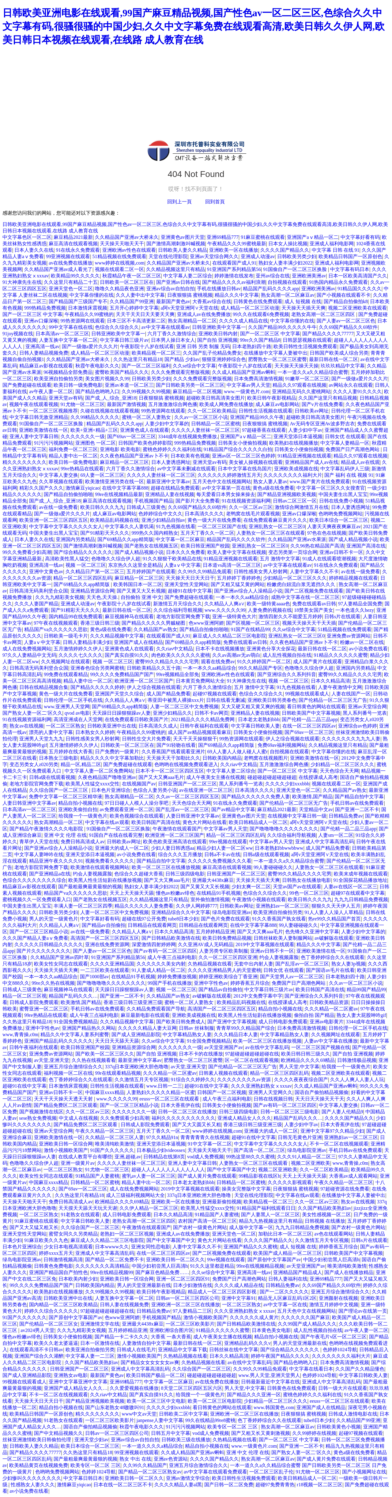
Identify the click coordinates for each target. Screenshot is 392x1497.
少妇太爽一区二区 (251, 886)
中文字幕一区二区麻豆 (180, 539)
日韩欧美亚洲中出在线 (111, 725)
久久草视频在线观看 (61, 481)
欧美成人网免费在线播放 (226, 404)
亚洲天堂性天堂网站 (186, 584)
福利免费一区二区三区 (73, 449)
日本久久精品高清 (330, 680)
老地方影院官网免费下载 (183, 616)
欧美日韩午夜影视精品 (271, 398)
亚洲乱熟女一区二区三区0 (277, 526)
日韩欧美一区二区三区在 (127, 282)
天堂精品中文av (316, 809)
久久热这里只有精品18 (137, 359)
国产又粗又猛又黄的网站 (238, 584)
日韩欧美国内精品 (222, 758)
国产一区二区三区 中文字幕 (32, 314)
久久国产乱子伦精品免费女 (212, 352)
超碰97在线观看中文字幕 (358, 893)
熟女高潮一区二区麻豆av (288, 295)
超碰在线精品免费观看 (175, 488)
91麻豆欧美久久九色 (46, 1240)
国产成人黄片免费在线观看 (207, 1176)
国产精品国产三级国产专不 (78, 301)
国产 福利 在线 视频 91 (348, 475)
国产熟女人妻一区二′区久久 (32, 713)
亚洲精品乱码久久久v (247, 1343)
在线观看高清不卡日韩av (36, 1349)
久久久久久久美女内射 (161, 963)
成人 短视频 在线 (303, 301)
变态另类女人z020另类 (33, 764)
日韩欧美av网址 (312, 410)
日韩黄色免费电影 (53, 1266)
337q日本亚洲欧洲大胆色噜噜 (136, 1066)
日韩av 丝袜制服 (196, 1028)
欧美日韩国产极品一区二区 (155, 1375)
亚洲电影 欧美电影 (120, 449)
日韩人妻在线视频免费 (124, 1304)
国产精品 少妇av (182, 359)
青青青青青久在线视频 (204, 1137)
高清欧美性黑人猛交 (67, 558)
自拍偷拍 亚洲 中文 (141, 597)
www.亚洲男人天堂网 (67, 706)
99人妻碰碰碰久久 (273, 867)
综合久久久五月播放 (180, 854)
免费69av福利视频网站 (282, 745)
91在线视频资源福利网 (246, 500)
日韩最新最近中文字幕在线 (270, 1381)
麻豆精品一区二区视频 (197, 391)
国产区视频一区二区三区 (253, 623)
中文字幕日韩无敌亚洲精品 (38, 417)
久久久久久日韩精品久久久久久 (48, 944)
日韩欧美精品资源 (329, 1002)
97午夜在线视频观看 (56, 623)
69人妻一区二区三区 (102, 475)
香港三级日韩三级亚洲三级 (133, 1002)
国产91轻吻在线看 (176, 745)
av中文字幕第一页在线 (226, 488)
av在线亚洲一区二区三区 (206, 790)
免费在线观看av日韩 (314, 603)
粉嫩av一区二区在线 (362, 642)
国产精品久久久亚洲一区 (254, 1394)
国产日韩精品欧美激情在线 (170, 938)
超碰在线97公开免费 (144, 918)
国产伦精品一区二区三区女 (48, 1323)
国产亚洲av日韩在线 (178, 282)
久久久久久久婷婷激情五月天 (229, 475)
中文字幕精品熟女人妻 (187, 1034)
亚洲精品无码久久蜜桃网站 (301, 391)
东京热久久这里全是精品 (135, 565)
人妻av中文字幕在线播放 (331, 1041)
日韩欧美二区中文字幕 (183, 1413)
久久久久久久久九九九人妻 (351, 738)
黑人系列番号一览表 (365, 713)
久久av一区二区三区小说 (201, 417)
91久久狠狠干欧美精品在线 (172, 558)
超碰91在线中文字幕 (190, 590)
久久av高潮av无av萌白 (236, 655)
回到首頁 (215, 201)
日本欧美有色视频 (190, 455)
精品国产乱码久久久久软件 (236, 539)
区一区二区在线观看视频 (252, 1060)
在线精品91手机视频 (219, 893)
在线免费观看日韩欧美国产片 (136, 719)
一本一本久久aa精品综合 (242, 597)
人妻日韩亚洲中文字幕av (29, 803)
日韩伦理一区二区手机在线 (73, 700)
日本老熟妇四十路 (251, 346)
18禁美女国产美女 (313, 610)
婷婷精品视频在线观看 (353, 578)
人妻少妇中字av (305, 430)
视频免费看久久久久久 (109, 860)
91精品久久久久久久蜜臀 (341, 655)
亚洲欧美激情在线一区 (43, 430)
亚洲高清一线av (42, 346)
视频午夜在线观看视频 (33, 404)
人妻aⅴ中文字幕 (182, 565)
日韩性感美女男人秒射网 (261, 571)
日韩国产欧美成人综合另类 (339, 352)
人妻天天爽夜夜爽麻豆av (334, 526)
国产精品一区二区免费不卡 (114, 1259)
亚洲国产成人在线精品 (138, 642)
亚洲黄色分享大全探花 (271, 648)
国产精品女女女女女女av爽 (150, 1362)
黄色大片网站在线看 (205, 822)
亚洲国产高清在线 (366, 545)
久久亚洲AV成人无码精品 (205, 944)
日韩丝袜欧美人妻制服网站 (283, 938)
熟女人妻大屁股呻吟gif (361, 1015)
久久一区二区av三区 (251, 507)
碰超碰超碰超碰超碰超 (271, 777)
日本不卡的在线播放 (201, 1053)
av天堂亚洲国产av (223, 1047)
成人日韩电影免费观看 (282, 1021)
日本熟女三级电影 (58, 758)
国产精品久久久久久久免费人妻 (255, 796)
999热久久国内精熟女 (155, 533)
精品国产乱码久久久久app (271, 288)
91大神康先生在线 (22, 282)
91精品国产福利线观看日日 (266, 1208)
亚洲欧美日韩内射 (218, 333)
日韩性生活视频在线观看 (265, 410)
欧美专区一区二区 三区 (233, 1426)
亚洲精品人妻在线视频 (169, 494)
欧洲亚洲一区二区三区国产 (144, 680)
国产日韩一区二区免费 (228, 1484)
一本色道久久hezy (354, 610)
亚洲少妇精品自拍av (163, 520)
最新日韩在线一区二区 (333, 359)
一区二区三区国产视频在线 (320, 1047)
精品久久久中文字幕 (237, 295)
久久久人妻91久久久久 (357, 391)
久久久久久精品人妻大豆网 (147, 1028)
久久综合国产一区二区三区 (59, 790)
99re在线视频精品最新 (119, 494)
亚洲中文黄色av (46, 571)
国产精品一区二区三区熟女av (150, 1471)
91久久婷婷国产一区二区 (264, 661)
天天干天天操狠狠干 (195, 738)
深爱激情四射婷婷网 (154, 944)
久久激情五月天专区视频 (141, 1079)
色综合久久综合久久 (117, 327)
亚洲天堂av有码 (66, 398)
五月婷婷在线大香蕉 (71, 751)
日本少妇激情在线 (192, 1285)
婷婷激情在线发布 (234, 275)
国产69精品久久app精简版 (125, 539)
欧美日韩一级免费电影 (78, 385)
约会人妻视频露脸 (92, 873)
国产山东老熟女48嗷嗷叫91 (114, 1407)
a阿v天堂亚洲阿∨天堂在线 (189, 307)
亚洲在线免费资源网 (107, 944)
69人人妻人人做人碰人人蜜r (237, 751)
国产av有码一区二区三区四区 (165, 950)
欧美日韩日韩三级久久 (305, 1053)
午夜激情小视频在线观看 (259, 899)
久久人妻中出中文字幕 (140, 295)
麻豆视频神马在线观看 (129, 616)
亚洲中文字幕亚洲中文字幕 (78, 1381)
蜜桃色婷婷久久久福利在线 (172, 449)
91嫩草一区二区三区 (307, 378)
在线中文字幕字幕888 (125, 488)
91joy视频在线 (17, 333)
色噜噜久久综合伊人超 (115, 558)
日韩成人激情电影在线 (352, 1413)
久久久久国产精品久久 (284, 250)
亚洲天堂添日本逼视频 (297, 436)
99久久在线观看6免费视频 (261, 314)
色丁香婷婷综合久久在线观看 (332, 957)
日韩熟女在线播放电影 (306, 880)
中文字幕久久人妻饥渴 (129, 526)
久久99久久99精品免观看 (205, 571)
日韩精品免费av (346, 815)
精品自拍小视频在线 (80, 803)
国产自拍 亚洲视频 (217, 340)
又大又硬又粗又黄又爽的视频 (253, 706)
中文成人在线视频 (78, 1118)
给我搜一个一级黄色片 (82, 815)
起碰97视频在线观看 (215, 693)
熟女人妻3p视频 (348, 963)
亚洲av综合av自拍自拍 (170, 288)
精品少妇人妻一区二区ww (225, 848)
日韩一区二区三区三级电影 (289, 1111)
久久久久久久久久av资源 (244, 1079)
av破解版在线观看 (334, 938)
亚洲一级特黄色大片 (234, 616)
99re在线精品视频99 (111, 1272)
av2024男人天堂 (38, 1330)
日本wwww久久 (112, 1246)
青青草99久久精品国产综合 (245, 1028)
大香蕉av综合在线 (211, 301)
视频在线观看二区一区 (119, 269)
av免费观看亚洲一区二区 (126, 809)
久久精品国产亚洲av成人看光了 (58, 269)
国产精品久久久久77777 (328, 333)
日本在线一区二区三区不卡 (122, 1484)
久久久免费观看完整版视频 (180, 372)
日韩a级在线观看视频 (52, 777)
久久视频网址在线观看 (65, 661)
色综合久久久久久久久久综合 (34, 880)
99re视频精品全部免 (177, 674)
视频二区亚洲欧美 (310, 1163)
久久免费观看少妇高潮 (124, 1118)
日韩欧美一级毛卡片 (66, 635)
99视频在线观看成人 (307, 693)
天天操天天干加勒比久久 (173, 758)
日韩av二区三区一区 (295, 500)
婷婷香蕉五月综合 (250, 983)
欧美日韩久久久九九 (102, 507)
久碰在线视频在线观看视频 (109, 410)
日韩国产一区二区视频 (221, 1092)
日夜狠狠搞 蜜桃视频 (190, 295)
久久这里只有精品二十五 (71, 282)
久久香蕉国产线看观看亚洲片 (173, 751)
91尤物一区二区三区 (83, 404)
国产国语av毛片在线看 (330, 970)
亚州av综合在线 (273, 275)
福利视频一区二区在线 (68, 1073)
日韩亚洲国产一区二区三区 (187, 783)
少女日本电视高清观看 (68, 1246)
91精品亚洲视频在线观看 (304, 455)
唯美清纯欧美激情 (114, 1143)
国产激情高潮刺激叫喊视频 (175, 243)
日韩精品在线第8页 (164, 1156)
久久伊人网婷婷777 (196, 905)
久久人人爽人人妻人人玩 (357, 1079)
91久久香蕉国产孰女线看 (279, 918)
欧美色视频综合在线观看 (137, 815)
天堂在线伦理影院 (168, 256)
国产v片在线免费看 (322, 404)
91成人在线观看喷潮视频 (329, 558)
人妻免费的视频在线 (270, 610)
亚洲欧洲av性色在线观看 (129, 250)
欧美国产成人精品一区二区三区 (287, 1253)
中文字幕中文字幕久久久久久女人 (66, 526)
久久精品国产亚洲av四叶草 (59, 957)
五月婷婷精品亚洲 (215, 931)
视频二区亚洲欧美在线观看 (357, 307)
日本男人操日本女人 (173, 340)
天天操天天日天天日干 (190, 578)
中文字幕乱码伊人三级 (344, 468)
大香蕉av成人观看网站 (353, 1176)
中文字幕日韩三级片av (124, 340)
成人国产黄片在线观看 (317, 661)
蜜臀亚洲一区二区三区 (43, 1008)
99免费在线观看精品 (66, 674)
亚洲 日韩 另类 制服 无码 (203, 346)
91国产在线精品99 (250, 629)
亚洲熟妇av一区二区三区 (282, 905)
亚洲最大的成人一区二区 (122, 848)
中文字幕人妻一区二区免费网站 (99, 770)
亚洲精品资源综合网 (92, 590)
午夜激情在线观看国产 (177, 828)
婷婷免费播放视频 (177, 976)
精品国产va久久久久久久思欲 (56, 629)
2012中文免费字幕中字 (257, 996)
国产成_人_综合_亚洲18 (111, 398)
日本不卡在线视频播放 (219, 648)
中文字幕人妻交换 (58, 475)
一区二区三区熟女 (65, 725)
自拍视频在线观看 (287, 282)
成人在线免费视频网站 (26, 648)
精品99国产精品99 (366, 989)
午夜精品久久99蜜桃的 (89, 314)
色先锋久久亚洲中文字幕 (312, 931)
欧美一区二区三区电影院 (215, 1401)
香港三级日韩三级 (99, 623)
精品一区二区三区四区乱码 (82, 578)
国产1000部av (94, 976)
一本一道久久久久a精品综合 (152, 1446)
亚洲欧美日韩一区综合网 (66, 1143)
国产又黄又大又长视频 (141, 590)
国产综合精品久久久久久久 (83, 552)
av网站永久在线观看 (350, 385)
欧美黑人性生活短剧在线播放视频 (105, 880)
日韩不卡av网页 (211, 713)
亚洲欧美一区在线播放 (233, 250)
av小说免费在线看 (368, 648)
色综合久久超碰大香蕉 (138, 873)
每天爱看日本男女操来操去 (225, 494)
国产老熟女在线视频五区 (151, 545)
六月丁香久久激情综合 (171, 333)
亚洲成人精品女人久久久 (244, 1118)
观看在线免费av (218, 661)
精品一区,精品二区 (81, 764)
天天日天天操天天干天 (319, 1098)
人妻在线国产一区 (351, 693)
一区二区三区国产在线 (222, 526)
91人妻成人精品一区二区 (159, 970)
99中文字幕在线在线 (71, 327)
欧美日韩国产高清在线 (155, 822)
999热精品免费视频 (45, 307)
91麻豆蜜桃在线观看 (263, 237)
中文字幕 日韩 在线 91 (336, 250)
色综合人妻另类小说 (155, 790)
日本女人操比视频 (287, 243)
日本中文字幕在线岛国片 (245, 468)
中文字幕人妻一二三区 (90, 1356)
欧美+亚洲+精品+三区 (94, 430)
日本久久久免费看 (185, 552)
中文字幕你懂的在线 (92, 295)
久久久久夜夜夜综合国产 (301, 1079)
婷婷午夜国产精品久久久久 (280, 1356)
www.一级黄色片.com (247, 391)
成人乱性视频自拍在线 (286, 655)
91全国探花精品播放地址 (360, 880)
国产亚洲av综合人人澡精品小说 (248, 590)
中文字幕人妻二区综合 (187, 275)
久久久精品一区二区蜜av (331, 1008)
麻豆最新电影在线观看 (145, 1015)
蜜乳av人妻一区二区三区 (148, 1176)
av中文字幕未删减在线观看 (186, 468)
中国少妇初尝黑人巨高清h (331, 1259)
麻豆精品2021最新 (73, 237)
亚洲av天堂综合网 (367, 706)
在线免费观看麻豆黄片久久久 (275, 520)
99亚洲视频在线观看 (68, 256)
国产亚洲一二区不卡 (357, 809)
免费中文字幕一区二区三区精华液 (65, 796)
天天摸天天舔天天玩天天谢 (87, 1208)
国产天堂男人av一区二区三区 (291, 976)
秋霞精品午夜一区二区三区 (131, 275)
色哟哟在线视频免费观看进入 (186, 764)
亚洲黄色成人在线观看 (144, 430)
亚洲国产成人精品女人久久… (75, 1388)
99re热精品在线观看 (82, 468)
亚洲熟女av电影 (71, 1375)
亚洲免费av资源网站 (349, 635)
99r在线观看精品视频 (118, 1073)
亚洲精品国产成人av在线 (311, 462)
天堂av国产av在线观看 (297, 886)
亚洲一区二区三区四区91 (183, 1278)
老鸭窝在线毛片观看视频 (253, 513)
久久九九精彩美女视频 (59, 597)
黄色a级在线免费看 (273, 488)
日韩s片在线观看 (342, 616)
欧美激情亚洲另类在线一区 (114, 481)
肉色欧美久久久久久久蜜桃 (180, 655)
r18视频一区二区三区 (319, 1484)
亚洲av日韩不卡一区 (341, 552)
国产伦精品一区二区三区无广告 (333, 700)
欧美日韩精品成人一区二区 (258, 822)
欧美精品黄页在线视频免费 (38, 1465)
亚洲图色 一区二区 (95, 443)
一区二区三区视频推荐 (53, 410)
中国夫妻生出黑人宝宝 (343, 494)
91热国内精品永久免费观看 (338, 282)
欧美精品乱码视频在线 (114, 520)
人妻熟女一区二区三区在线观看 (270, 533)
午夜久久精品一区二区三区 (104, 1131)
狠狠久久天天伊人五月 (335, 905)
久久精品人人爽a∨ (224, 603)
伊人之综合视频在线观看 (154, 687)
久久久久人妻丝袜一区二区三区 (205, 430)
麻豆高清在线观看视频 (73, 243)
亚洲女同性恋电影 (150, 1246)
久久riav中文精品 (174, 648)
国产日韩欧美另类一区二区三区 (190, 385)
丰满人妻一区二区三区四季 (83, 905)
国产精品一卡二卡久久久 (122, 1336)
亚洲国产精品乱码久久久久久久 (58, 1041)
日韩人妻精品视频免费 (43, 352)
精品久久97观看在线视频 (299, 385)
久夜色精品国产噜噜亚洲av (107, 777)
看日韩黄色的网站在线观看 (316, 706)
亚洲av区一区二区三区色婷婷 (243, 455)
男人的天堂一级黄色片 (53, 918)
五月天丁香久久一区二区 (207, 533)
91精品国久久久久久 (359, 288)
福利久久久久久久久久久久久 (183, 1118)
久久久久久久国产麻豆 (305, 1317)
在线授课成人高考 (318, 777)
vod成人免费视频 (205, 1156)
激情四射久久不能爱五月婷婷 (290, 616)
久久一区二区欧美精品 (211, 410)
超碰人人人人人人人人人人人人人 (168, 1169)
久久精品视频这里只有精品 (175, 269)
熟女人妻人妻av (270, 481)
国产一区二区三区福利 (146, 365)
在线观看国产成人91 (234, 262)
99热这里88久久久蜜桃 (250, 1156)
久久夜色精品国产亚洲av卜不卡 (134, 455)
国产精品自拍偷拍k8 (346, 301)
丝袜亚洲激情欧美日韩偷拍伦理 (37, 1439)
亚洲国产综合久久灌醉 (38, 1356)
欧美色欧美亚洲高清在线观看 (175, 841)
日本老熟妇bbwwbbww (279, 848)
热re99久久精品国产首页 (334, 918)
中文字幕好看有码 (360, 237)
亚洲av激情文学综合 (188, 1478)
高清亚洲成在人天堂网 (78, 719)
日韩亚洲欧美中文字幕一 (219, 327)
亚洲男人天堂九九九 (41, 738)
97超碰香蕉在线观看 (264, 430)
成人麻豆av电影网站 (277, 404)
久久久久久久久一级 (83, 436)
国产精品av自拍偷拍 (104, 925)
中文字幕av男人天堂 (248, 385)
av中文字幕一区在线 (285, 1304)
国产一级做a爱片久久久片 (90, 346)
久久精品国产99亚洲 (132, 301)
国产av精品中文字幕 (233, 809)
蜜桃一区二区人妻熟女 (147, 417)
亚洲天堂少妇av (91, 1439)
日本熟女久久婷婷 (95, 732)
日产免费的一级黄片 (117, 751)
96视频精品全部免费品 (67, 372)
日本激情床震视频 (87, 307)
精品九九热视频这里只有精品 (271, 1221)
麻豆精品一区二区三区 (124, 462)
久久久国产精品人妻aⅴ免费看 (35, 938)
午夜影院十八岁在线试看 (147, 346)
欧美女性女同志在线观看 (61, 963)
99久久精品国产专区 (260, 668)
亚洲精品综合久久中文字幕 (180, 912)
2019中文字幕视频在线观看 (265, 944)
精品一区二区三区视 (24, 996)
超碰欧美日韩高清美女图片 (215, 398)
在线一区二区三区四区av (309, 725)
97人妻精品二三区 (192, 1311)
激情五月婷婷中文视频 (333, 1304)
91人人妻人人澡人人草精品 (333, 912)
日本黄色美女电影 (271, 1330)
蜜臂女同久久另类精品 (73, 1233)
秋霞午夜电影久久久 (97, 365)
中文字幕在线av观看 (107, 822)
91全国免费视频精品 (76, 1021)
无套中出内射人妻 (253, 963)
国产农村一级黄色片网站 (200, 1227)
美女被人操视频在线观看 (256, 462)
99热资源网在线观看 (83, 320)
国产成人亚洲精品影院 (135, 1034)
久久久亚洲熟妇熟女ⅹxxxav (261, 1086)
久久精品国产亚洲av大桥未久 (126, 237)
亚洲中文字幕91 (238, 1298)
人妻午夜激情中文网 (340, 687)
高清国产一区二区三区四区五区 (104, 938)
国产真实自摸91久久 (127, 655)
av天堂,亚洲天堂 (51, 1060)
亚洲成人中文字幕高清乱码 (324, 841)
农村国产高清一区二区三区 (207, 1221)
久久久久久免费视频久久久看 (219, 860)
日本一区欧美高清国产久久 (357, 275)
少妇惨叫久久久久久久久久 (31, 1478)
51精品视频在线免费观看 (119, 256)
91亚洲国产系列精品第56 (234, 269)
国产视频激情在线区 (41, 1111)
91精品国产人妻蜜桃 (97, 1176)
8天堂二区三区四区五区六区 (191, 1388)
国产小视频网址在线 (364, 1471)
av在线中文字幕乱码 (267, 1047)
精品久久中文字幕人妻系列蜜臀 (74, 1034)
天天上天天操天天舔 (132, 893)
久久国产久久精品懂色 (359, 1368)
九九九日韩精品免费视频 (361, 899)
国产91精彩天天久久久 (104, 533)
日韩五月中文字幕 (170, 1433)
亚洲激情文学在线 (99, 1323)
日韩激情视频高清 (63, 1259)
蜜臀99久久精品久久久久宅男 (167, 661)
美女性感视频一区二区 (326, 1214)
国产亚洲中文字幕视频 (231, 1021)
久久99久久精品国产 (145, 1465)
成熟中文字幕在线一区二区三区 (305, 597)
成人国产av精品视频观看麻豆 (199, 732)
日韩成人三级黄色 (146, 507)
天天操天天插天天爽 (303, 307)
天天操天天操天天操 (296, 365)
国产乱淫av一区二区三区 (182, 809)
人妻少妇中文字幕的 (167, 423)
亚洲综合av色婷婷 (357, 725)
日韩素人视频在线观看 (223, 1073)
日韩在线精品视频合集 (43, 687)
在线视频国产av (139, 783)
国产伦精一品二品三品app (310, 719)
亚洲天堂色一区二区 (71, 288)
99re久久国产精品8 (260, 340)
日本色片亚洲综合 (110, 790)
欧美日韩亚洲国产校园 (205, 545)
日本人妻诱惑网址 (170, 462)
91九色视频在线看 (175, 526)
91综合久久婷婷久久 (193, 1079)
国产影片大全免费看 (197, 500)
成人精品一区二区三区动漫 (250, 307)
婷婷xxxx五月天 (56, 1253)
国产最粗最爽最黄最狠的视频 (90, 886)
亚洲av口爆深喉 (41, 320)
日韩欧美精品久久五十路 (154, 668)
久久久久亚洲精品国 (112, 963)
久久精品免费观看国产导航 (155, 1008)
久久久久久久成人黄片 (254, 1317)
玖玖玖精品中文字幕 (343, 365)
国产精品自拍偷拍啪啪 (68, 494)
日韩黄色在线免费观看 (257, 301)
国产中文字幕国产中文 (231, 1169)
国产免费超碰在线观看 (26, 385)
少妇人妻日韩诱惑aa (172, 848)
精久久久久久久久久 (24, 462)
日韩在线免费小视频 (341, 500)
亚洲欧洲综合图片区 (171, 1330)
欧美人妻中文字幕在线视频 (236, 552)
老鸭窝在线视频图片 (266, 758)
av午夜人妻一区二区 (51, 391)
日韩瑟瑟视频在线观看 (307, 340)
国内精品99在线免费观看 (76, 616)
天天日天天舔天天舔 (117, 1041)
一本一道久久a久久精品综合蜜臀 (312, 372)
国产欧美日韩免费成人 (180, 1021)
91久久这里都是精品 (212, 1266)
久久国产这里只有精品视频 (327, 398)
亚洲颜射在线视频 (338, 1298)
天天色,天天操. (102, 597)
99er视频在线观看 (228, 841)
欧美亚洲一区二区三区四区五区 (53, 520)
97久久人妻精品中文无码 (29, 655)
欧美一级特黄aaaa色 (268, 603)
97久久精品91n (162, 1137)
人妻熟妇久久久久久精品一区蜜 (160, 1092)
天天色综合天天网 (339, 770)
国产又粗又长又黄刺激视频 (260, 1433)
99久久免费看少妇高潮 (26, 552)
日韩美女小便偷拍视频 (242, 443)
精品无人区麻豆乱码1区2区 (287, 1298)
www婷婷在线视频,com (120, 262)
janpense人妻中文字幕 (160, 1420)
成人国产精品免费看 (168, 693)
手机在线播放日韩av (219, 288)
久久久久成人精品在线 (243, 320)
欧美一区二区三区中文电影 (156, 1401)
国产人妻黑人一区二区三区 (270, 1214)
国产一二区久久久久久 (284, 1291)
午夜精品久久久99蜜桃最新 (236, 243)
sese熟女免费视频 (38, 1118)
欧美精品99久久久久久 (75, 275)
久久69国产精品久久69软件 (348, 327)
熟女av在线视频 (26, 725)
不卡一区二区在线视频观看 (339, 1143)
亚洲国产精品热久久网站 (89, 1028)
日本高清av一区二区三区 (62, 333)
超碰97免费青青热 (275, 1484)
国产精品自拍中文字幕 (359, 796)
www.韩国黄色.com (274, 1407)
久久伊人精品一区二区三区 (148, 1208)
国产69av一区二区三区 (131, 436)
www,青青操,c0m (20, 1034)
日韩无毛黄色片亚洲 (300, 1137)
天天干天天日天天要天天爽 (145, 314)
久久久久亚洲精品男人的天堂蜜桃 (224, 970)
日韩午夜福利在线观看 (204, 725)
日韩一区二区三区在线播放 (187, 1111)
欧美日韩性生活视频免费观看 (305, 346)
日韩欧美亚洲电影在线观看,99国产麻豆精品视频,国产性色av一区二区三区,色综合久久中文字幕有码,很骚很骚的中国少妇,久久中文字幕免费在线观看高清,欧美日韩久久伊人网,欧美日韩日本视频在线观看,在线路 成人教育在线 (193, 26)
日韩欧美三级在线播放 (185, 1439)
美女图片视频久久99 (107, 378)
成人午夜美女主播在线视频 (215, 777)
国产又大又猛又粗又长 (33, 1227)
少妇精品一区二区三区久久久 (295, 578)
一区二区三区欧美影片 (190, 1323)
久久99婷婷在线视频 (314, 1433)
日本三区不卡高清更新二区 (136, 320)
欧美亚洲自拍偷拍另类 (58, 378)
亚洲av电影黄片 (327, 1021)
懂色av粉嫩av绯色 (175, 893)
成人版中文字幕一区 (251, 1227)
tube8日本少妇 (183, 918)
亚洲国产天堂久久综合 (119, 693)
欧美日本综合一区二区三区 (338, 520)
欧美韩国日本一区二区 (137, 584)
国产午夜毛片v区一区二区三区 (333, 1336)
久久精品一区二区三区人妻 (114, 1137)
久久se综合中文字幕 (194, 365)
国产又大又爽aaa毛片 (161, 777)
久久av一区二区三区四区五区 (187, 796)
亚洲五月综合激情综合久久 (73, 1066)
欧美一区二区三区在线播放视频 (166, 867)
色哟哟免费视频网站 (340, 513)
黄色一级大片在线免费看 (214, 520)
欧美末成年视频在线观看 (361, 873)
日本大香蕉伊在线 (180, 1105)
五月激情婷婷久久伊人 (78, 648)
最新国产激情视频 (126, 404)
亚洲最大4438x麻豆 (213, 880)
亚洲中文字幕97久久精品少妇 (332, 1131)
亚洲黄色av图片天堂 (183, 237)
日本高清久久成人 (158, 725)
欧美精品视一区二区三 (156, 352)
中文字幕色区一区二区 (26, 237)
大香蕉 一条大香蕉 (171, 1336)
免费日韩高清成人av (82, 841)
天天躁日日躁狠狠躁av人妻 (121, 713)
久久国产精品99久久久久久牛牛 (282, 327)
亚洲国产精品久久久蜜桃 (250, 1246)
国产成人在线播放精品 (348, 1272)
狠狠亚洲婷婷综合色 (224, 359)
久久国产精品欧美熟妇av (324, 1208)
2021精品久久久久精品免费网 (203, 719)
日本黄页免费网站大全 (200, 680)
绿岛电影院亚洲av (231, 912)
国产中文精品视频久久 (58, 1433)
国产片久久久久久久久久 (43, 950)
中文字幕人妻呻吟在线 (38, 854)
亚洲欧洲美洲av (309, 275)
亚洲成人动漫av (258, 256)
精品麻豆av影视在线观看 (46, 365)
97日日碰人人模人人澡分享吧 (137, 803)
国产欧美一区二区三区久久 (104, 1053)
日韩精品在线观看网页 (152, 925)
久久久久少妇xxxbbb (287, 783)
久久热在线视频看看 (94, 1060)
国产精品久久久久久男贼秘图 (154, 623)
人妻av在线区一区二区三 (350, 886)
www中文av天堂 (139, 1413)
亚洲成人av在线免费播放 (204, 314)
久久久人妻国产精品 (36, 603)
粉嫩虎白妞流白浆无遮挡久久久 (302, 584)
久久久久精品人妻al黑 (178, 1484)
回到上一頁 (179, 201)
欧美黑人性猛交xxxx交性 (92, 783)
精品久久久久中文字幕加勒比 (112, 758)
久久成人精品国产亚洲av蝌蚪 (243, 372)
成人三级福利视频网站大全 (135, 1195)
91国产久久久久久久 (112, 1150)
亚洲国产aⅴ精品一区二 (312, 237)
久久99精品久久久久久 (94, 417)
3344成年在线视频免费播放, (188, 436)
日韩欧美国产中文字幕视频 (311, 713)
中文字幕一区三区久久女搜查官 (330, 488)
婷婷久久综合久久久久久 (51, 1311)
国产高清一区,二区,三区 (259, 1150)
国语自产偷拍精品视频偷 (322, 1092)
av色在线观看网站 (333, 1233)
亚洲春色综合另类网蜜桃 (97, 668)
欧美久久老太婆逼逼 (56, 1343)
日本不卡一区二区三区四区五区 (169, 770)
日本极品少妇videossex (161, 1150)
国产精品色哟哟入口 (97, 391)
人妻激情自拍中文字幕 (146, 1343)
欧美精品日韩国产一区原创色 (350, 256)
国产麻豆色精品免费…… (162, 1272)
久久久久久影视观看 (290, 1182)
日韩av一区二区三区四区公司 (187, 1298)
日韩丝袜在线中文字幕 (233, 1349)
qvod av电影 (77, 713)
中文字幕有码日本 (349, 269)
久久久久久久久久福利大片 (292, 475)
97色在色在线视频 (326, 533)
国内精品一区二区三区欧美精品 (63, 1304)
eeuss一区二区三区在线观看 (169, 1098)
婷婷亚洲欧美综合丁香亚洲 (228, 976)
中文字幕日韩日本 (83, 1478)
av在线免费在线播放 (70, 262)
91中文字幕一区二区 (210, 1143)
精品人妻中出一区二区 (73, 455)
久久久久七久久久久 (80, 655)
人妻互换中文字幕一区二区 (68, 340)
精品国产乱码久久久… (73, 996)
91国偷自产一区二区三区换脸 (295, 269)
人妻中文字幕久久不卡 (314, 571)
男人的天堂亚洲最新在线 (144, 1285)
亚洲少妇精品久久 (172, 713)
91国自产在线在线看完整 (116, 835)
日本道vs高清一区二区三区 (232, 565)
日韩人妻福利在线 (287, 1278)
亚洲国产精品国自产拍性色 (58, 1272)
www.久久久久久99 (225, 610)
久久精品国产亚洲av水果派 (297, 539)
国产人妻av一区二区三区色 (346, 320)
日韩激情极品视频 (356, 1060)
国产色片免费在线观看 (225, 918)
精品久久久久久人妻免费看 (144, 905)
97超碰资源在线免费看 (344, 1188)
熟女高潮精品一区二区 (192, 320)
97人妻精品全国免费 (360, 603)
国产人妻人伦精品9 (342, 1111)
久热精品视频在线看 (210, 963)
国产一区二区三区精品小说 (38, 931)
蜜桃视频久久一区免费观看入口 (36, 899)
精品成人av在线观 (360, 462)
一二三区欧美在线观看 (104, 970)
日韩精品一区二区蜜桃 (215, 423)
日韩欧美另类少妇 (296, 256)
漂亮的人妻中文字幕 (51, 732)
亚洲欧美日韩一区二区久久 (175, 1259)
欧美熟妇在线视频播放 (293, 443)
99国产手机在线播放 (170, 983)
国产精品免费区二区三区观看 (65, 1105)
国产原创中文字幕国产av (274, 1259)
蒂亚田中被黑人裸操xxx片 (176, 700)
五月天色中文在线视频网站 (221, 481)
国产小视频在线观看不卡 (344, 295)
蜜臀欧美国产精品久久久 (122, 372)
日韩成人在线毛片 (136, 1349)
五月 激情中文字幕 (280, 558)
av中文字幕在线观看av (165, 327)
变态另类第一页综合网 (292, 552)
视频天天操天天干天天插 (309, 623)
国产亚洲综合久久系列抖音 (286, 674)
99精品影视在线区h (259, 1176)
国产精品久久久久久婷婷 (97, 687)
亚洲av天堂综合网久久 (214, 256)
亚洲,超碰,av (128, 1156)
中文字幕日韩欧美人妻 (255, 725)
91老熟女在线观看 (80, 1214)
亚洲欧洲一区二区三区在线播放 (185, 1304)
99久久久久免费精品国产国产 (122, 674)
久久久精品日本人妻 (236, 1034)
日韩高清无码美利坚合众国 (38, 590)
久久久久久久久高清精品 (102, 1266)
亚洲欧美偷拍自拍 (77, 809)
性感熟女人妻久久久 (33, 1484)
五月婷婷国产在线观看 (150, 571)
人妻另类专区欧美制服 (223, 950)
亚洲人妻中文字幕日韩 (33, 436)
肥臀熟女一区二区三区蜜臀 (277, 359)
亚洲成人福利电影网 (332, 243)
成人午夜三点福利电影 (171, 957)
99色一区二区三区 (309, 893)
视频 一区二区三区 (86, 565)
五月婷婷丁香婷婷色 (239, 578)
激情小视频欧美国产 (66, 1150)
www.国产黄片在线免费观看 (319, 481)
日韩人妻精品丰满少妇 (87, 642)
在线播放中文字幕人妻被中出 (275, 352)
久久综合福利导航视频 (177, 610)
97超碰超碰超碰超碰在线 (252, 1053)
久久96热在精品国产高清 (317, 545)
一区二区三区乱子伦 (271, 1471)
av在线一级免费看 (58, 507)
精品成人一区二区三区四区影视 (223, 1291)
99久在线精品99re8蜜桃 (210, 1420)
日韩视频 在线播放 (325, 1221)
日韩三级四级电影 (185, 873)
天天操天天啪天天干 (122, 243)
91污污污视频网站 (53, 443)
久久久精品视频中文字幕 (117, 635)
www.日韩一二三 (164, 1086)
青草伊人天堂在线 (38, 841)
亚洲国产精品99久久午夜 (257, 417)
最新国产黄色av (173, 301)
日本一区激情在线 (99, 1343)
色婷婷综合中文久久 (160, 513)
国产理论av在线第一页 (362, 1311)
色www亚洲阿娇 (206, 623)
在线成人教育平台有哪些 (85, 1156)
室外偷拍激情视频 (210, 899)
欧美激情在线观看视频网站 (99, 867)
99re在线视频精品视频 (260, 1266)
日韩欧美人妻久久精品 (182, 250)
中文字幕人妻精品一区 (344, 443)
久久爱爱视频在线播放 (134, 1388)
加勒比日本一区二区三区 (285, 1233)
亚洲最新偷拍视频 (221, 1201)
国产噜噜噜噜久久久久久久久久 (284, 828)
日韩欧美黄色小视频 (339, 1426)
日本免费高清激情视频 (258, 378)
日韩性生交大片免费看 (146, 738)
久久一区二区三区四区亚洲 (227, 957)
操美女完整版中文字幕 (246, 1188)
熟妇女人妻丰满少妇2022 (285, 262)
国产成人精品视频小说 (353, 539)
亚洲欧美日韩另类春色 (271, 700)
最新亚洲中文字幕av (168, 481)
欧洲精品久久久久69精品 (308, 1060)
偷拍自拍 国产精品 (314, 1015)
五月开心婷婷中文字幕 (134, 307)
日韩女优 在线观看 (345, 436)
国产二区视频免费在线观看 (314, 590)
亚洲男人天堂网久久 (270, 1092)
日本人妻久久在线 (34, 250)
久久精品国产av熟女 (155, 629)
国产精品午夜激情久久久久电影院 (46, 828)
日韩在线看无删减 (225, 700)
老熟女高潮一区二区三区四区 (323, 314)
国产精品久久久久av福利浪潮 (234, 282)
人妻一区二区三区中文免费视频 (184, 706)
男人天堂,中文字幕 (299, 1066)
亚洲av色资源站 (171, 1458)
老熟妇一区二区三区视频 (127, 1233)
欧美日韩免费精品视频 (226, 938)
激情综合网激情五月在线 (302, 507)
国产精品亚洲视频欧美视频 (286, 494)
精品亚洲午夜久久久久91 (56, 860)
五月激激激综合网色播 (172, 404)
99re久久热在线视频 (53, 983)
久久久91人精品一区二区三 (306, 1156)
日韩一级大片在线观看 (342, 1388)
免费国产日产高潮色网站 (353, 449)
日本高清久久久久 (204, 513)
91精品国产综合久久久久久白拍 (238, 449)
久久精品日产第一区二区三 (95, 571)
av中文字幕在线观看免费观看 (215, 1471)
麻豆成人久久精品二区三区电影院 (229, 635)
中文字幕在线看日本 (311, 1368)
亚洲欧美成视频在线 (296, 468)
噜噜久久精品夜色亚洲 (119, 288)
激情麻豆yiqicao (83, 488)
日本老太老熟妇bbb (259, 719)
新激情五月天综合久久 (177, 603)
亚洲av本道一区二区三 (129, 385)
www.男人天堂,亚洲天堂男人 (269, 1375)
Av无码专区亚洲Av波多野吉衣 (322, 423)
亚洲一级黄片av (78, 1163)
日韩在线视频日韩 (273, 1098)
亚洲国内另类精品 (75, 539)
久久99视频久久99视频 (146, 391)
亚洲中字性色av (211, 983)
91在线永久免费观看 (78, 250)
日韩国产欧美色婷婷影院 (145, 443)
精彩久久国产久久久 (41, 488)
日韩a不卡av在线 (222, 854)
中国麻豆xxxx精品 (104, 1092)
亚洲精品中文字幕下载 (182, 1349)
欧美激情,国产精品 (312, 796)
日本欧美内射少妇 (78, 1278)
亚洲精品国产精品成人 (297, 1272)
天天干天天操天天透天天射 (64, 1098)
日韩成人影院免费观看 (33, 1002)
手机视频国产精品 (153, 500)
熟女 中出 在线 (135, 1458)
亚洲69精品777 (223, 237)
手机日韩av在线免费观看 (357, 803)
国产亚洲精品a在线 (49, 873)
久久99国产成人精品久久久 (307, 1323)
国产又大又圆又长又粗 (196, 1124)
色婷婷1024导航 (340, 1349)
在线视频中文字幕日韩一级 (297, 815)
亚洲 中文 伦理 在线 (65, 835)
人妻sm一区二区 (335, 835)
